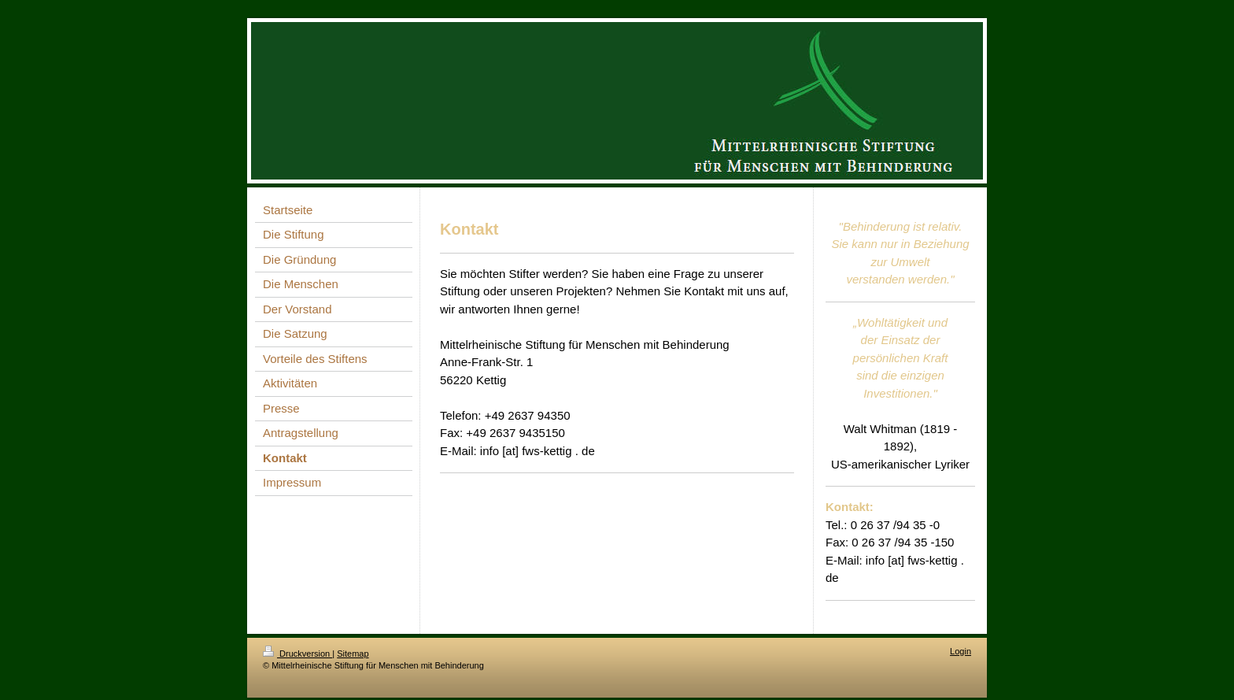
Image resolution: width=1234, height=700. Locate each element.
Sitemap (352, 653)
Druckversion (297, 653)
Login (960, 651)
